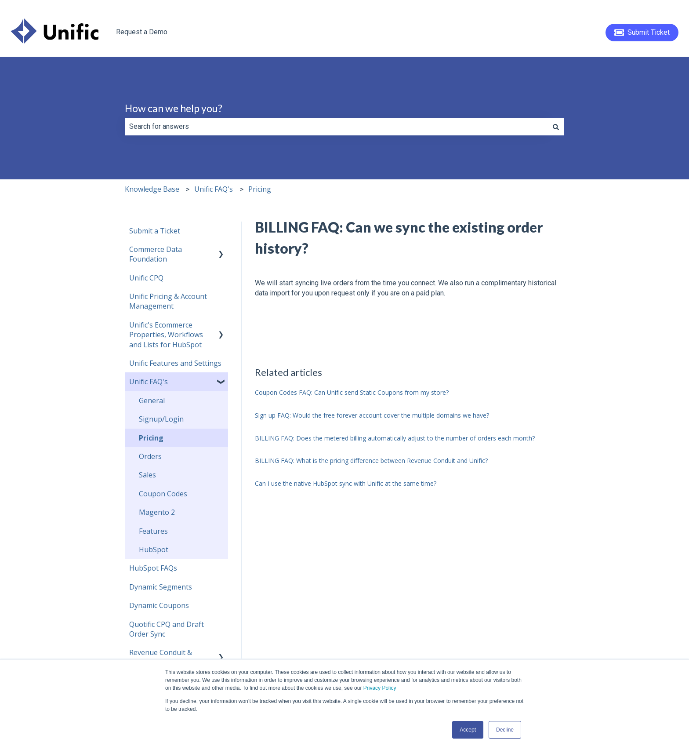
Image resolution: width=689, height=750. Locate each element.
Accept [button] (468, 730)
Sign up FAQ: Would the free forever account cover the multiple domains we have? (372, 415)
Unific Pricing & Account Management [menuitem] (168, 301)
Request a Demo (141, 32)
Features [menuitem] (153, 531)
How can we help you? (173, 108)
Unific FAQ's (213, 189)
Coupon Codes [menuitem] (163, 494)
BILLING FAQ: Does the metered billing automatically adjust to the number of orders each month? (395, 438)
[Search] (556, 126)
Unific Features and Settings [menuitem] (175, 363)
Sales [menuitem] (147, 475)
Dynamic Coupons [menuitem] (159, 605)
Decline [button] (505, 730)
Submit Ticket (642, 32)
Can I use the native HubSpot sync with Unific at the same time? (345, 483)
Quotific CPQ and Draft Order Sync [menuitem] (166, 629)
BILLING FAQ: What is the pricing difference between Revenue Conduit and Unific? (371, 460)
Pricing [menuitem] (151, 438)
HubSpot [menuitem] (153, 549)
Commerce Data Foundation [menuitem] (155, 254)
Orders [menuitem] (150, 456)
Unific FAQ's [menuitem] (148, 381)
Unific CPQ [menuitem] (146, 278)
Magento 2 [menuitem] (157, 512)
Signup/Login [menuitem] (161, 419)
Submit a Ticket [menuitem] (154, 231)
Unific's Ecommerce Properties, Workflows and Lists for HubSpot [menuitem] (166, 335)
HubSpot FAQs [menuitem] (153, 568)
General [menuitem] (152, 400)
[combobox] (336, 126)
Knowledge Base (152, 189)
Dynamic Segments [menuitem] (160, 587)
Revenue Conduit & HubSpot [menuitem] (160, 657)
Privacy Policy (379, 688)
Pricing (259, 189)
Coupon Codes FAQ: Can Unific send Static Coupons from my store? (352, 392)
